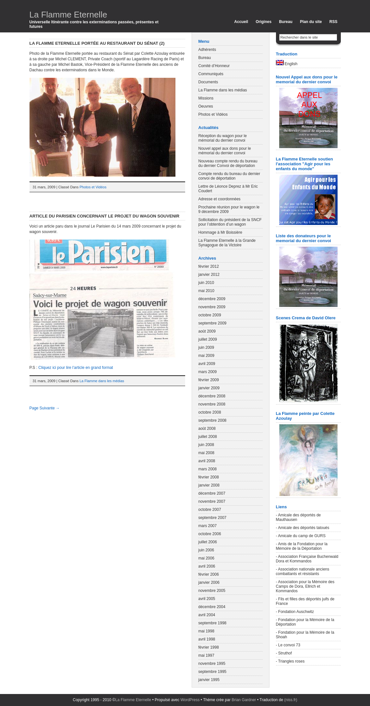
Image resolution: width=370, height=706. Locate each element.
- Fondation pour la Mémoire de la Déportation (305, 622)
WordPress (189, 700)
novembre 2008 (211, 404)
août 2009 (207, 331)
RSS (333, 21)
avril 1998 (206, 639)
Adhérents (207, 49)
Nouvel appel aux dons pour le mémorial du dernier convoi (224, 150)
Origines (263, 21)
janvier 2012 (209, 274)
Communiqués (210, 74)
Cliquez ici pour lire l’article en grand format (75, 367)
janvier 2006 (209, 582)
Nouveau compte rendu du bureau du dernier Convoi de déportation (227, 163)
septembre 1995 (212, 671)
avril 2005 (206, 598)
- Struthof (284, 653)
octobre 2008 (209, 412)
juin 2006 (206, 550)
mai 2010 (206, 290)
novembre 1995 (211, 663)
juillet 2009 (207, 339)
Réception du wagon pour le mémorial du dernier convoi (222, 138)
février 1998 (208, 647)
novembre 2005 (211, 590)
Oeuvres (205, 106)
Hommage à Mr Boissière (220, 232)
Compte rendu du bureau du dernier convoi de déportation (229, 176)
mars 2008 (207, 469)
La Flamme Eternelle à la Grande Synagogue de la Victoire (227, 242)
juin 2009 (206, 347)
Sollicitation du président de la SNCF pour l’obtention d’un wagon (230, 222)
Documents (208, 82)
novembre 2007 (211, 501)
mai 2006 (206, 558)
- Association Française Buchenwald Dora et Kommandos (307, 558)
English (287, 63)
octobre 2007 (209, 509)
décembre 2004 (211, 607)
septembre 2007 (212, 517)
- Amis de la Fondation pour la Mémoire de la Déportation (302, 546)
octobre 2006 (209, 534)
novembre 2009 (211, 307)
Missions (206, 98)
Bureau (285, 21)
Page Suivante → (45, 408)
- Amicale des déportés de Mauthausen (298, 517)
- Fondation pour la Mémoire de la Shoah (305, 634)
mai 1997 (206, 655)
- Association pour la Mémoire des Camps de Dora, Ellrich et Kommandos (305, 586)
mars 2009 (207, 372)
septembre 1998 (212, 623)
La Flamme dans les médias (101, 381)
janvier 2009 (209, 388)
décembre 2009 (211, 299)
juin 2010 (206, 282)
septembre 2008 (212, 420)
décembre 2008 (211, 396)
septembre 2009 (212, 323)
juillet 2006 (207, 542)
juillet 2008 (207, 436)
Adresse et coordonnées (219, 199)
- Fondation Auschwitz (295, 611)
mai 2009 (206, 355)
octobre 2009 (209, 315)
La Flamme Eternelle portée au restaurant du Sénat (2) (97, 43)
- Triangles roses (290, 661)
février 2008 (208, 477)
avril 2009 (206, 363)
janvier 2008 (209, 485)
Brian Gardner (244, 700)
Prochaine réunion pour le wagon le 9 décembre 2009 (229, 209)
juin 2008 (206, 444)
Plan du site (311, 21)
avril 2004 (206, 615)
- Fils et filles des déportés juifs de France (305, 601)
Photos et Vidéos (92, 187)
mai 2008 (206, 453)
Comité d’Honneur (214, 66)
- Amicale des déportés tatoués (302, 527)
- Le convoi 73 (288, 645)
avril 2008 (206, 461)
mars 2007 (207, 526)
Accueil (241, 21)
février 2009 (208, 380)
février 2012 (208, 266)
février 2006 (208, 574)
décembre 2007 (211, 493)
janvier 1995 (209, 679)
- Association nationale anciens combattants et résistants (302, 571)
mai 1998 (206, 631)
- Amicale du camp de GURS (301, 536)
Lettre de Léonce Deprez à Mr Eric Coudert (228, 188)
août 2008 (207, 428)
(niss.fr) (290, 700)
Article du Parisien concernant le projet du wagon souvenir (105, 216)
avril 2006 (206, 566)
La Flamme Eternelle (68, 14)
